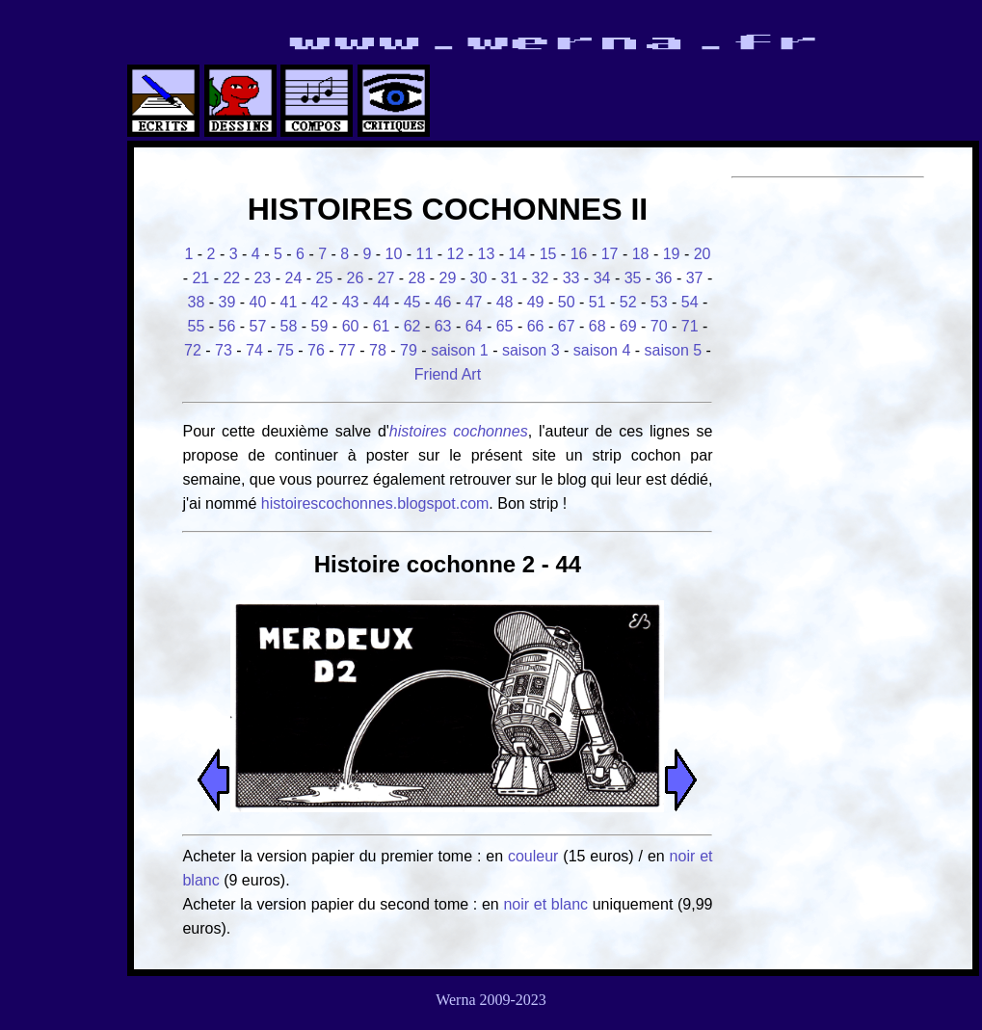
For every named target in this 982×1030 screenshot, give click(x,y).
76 (316, 350)
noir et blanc (545, 904)
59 (320, 326)
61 (381, 326)
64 (474, 326)
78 (377, 350)
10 (394, 254)
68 (597, 326)
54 (690, 302)
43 (350, 302)
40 (258, 302)
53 (659, 302)
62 (412, 326)
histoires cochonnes (458, 431)
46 (443, 302)
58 (289, 326)
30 (479, 278)
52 (628, 302)
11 (425, 254)
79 (408, 350)
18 (641, 254)
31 (509, 278)
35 (633, 278)
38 (196, 302)
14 (517, 254)
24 (293, 278)
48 (505, 302)
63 (443, 326)
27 (386, 278)
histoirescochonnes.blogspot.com (375, 503)
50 (566, 302)
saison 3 (531, 350)
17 (610, 254)
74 (254, 350)
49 (535, 302)
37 (694, 278)
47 (474, 302)
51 (597, 302)
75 (285, 350)
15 (548, 254)
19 (671, 254)
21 (200, 278)
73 (223, 350)
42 (320, 302)
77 (347, 350)
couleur (535, 856)
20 (702, 254)
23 (262, 278)
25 (324, 278)
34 (602, 278)
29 (448, 278)
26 (355, 278)
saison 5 (674, 350)
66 (535, 326)
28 (417, 278)
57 (258, 326)
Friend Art (447, 374)
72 (192, 350)
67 (566, 326)
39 (227, 302)
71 (690, 326)
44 (381, 302)
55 (196, 326)
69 (628, 326)
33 (571, 278)
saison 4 (602, 350)
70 (659, 326)
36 (664, 278)
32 (540, 278)
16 (579, 254)
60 (350, 326)
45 (412, 302)
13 (486, 254)
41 (289, 302)
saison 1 (460, 350)
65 (505, 326)
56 (227, 326)
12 (455, 254)
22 (231, 278)
